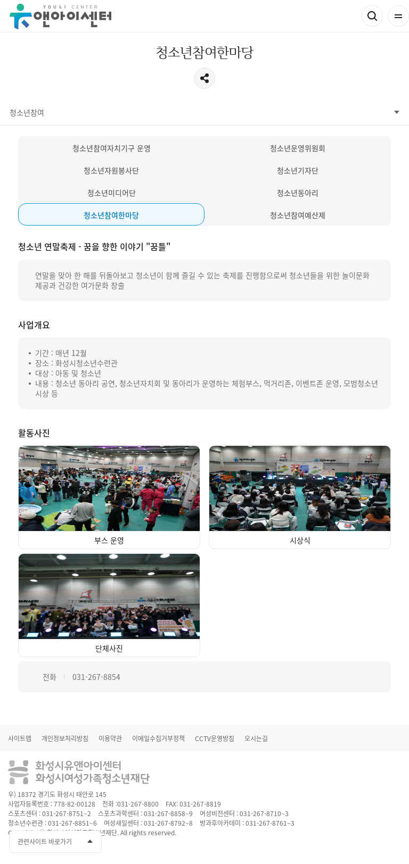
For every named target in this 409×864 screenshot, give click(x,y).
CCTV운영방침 (214, 738)
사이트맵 (19, 738)
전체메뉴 (398, 16)
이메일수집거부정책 (158, 738)
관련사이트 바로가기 (45, 841)
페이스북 (333, 840)
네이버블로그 (392, 840)
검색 (372, 16)
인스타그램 (372, 840)
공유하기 (204, 78)
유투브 (353, 840)
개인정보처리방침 (65, 738)
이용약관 (110, 738)
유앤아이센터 (60, 16)
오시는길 (256, 738)
